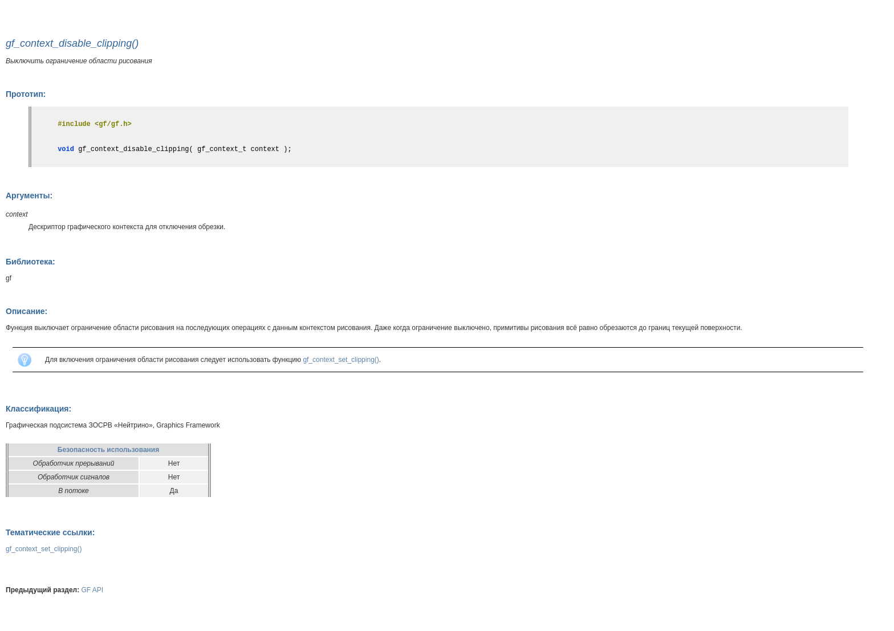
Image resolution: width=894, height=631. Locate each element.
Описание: (26, 311)
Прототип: (26, 94)
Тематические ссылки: (50, 532)
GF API (93, 590)
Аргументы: (29, 195)
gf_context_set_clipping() (341, 360)
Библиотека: (30, 261)
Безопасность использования (108, 450)
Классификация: (38, 408)
